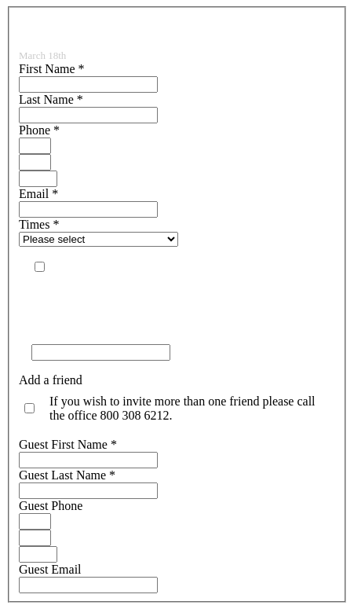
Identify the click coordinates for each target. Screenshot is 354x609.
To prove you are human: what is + (118, 336)
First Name (52, 68)
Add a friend (50, 380)
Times (39, 224)
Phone (39, 130)
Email (38, 193)
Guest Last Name (67, 475)
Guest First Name (68, 444)
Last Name (51, 99)
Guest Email (50, 569)
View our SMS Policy (86, 296)
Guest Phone (50, 505)
